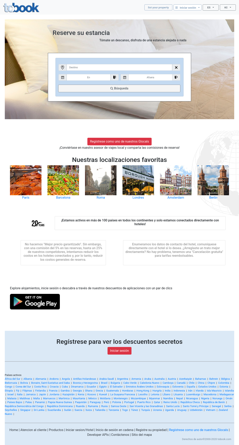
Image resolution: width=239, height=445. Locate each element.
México (92, 398)
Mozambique (138, 398)
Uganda (169, 409)
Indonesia (179, 390)
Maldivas (25, 398)
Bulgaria (115, 382)
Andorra (54, 378)
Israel (10, 394)
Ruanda (80, 406)
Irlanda (200, 390)
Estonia (224, 386)
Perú (106, 402)
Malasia (12, 398)
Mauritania (79, 398)
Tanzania (114, 409)
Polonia (116, 402)
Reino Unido (170, 402)
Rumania (93, 406)
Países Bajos (14, 402)
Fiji (17, 390)
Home (13, 430)
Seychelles (11, 409)
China (201, 382)
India (167, 390)
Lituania (178, 394)
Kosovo (91, 394)
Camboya (168, 382)
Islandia (229, 390)
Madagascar (227, 394)
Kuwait (103, 394)
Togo (125, 409)
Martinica (64, 398)
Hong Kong (142, 390)
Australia (159, 378)
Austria (172, 378)
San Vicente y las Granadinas (146, 406)
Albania (28, 378)
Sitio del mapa (141, 435)
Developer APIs (98, 435)
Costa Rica (40, 386)
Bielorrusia (11, 382)
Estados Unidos (207, 386)
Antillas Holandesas (84, 378)
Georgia (77, 390)
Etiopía (9, 390)
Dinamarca (77, 386)
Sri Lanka (39, 409)
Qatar (157, 402)
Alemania (40, 378)
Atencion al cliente (33, 430)
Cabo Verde (130, 382)
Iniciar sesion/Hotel (80, 430)
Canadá (181, 382)
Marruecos (49, 398)
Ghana (88, 390)
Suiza (88, 409)
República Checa (190, 402)
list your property (158, 7)
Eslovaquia (163, 386)
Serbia (228, 406)
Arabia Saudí (106, 378)
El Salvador (116, 386)
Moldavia (105, 398)
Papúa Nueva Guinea (60, 402)
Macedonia (209, 394)
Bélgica (225, 378)
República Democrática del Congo (24, 406)
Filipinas (27, 390)
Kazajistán (69, 394)
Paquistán (81, 402)
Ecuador (91, 386)
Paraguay (95, 402)
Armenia (136, 378)
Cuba (65, 386)
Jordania (54, 394)
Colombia (223, 382)
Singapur (25, 409)
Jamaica (31, 394)
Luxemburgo (193, 394)
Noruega (217, 398)
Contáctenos (120, 435)
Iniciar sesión (119, 351)
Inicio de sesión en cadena (114, 430)
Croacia (54, 386)
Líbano (166, 394)
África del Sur (12, 378)
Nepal (179, 398)
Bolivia (24, 382)
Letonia (155, 394)
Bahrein (213, 378)
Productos (56, 430)
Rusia (104, 406)
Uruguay (182, 409)
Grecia (99, 390)
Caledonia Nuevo (149, 382)
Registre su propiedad (151, 430)
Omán (229, 398)
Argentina (122, 378)
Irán (190, 390)
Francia (53, 390)
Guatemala (112, 390)
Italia (19, 394)
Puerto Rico (144, 402)
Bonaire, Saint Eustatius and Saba (50, 382)
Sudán (67, 409)
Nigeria (205, 398)
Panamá (40, 402)
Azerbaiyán (185, 378)
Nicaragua (192, 398)
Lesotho (143, 394)
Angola (66, 378)
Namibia (168, 398)
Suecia (78, 409)
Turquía (145, 409)
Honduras (127, 390)
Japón (42, 394)
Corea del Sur (23, 386)
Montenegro (121, 398)
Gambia (65, 390)
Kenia (81, 394)
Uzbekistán (196, 409)
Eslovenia (177, 386)
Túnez (134, 409)
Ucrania (157, 409)
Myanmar (154, 398)
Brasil (104, 382)
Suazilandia (54, 409)
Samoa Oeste (118, 406)
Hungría (157, 390)
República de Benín (214, 402)
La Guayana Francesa (122, 394)
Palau (28, 402)
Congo (8, 386)
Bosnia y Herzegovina (85, 382)
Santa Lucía (173, 406)
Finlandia (40, 390)
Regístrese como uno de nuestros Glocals (119, 141)
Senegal (216, 406)
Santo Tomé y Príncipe (195, 406)
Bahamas (200, 378)
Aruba (147, 378)
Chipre (211, 382)
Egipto (103, 386)
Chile (192, 382)
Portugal (129, 402)
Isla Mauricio (214, 390)
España (191, 386)
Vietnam (210, 409)
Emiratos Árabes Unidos (140, 386)
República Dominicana (60, 406)
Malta (36, 398)
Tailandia (100, 409)
